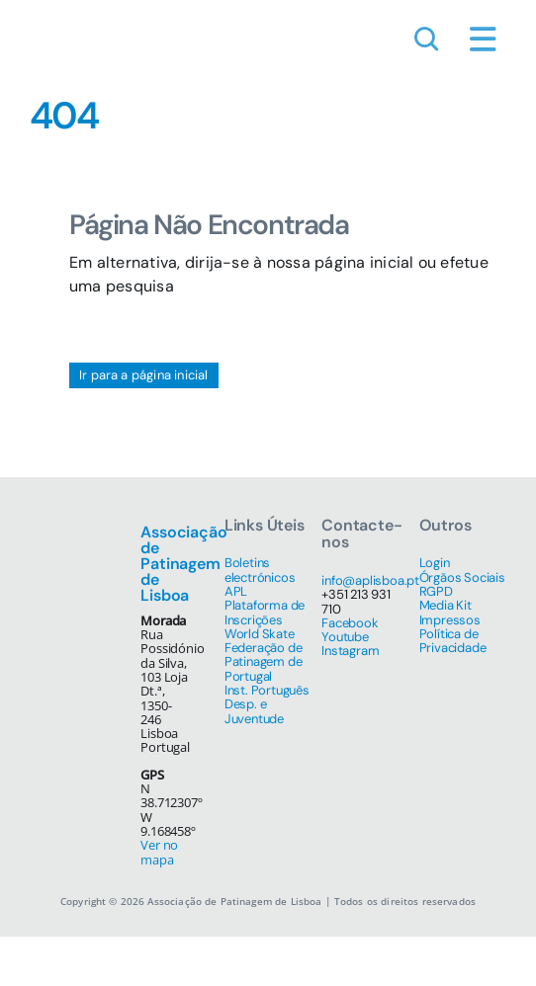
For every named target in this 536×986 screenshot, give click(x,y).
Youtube (345, 636)
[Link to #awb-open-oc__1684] (483, 39)
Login (434, 562)
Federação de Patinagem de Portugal (263, 662)
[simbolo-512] (59, 17)
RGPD (436, 591)
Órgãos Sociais (462, 577)
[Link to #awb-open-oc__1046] (426, 39)
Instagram (350, 650)
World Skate (259, 633)
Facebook (349, 623)
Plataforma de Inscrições (264, 612)
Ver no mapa (159, 851)
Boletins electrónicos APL (260, 577)
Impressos (450, 620)
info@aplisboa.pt (370, 580)
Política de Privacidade (453, 640)
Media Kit (445, 605)
